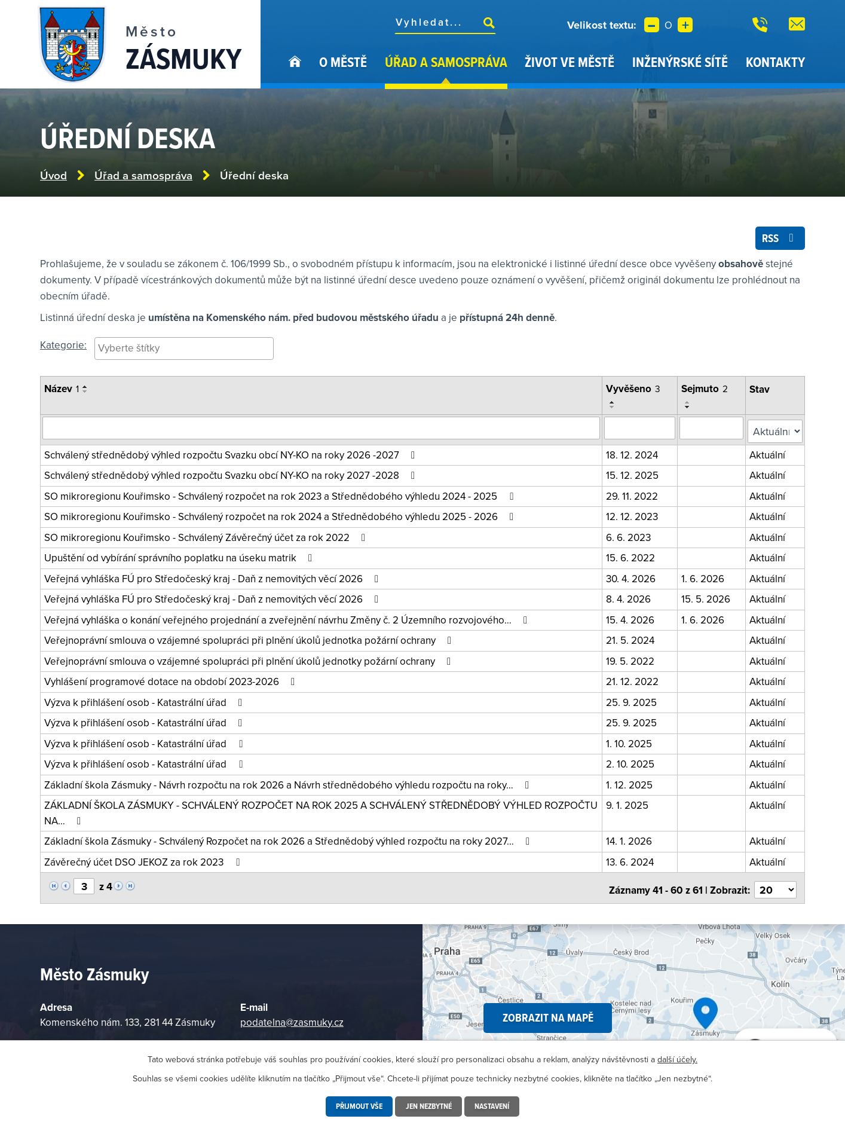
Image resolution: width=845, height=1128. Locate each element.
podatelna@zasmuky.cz (292, 1017)
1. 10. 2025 (631, 743)
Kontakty (775, 62)
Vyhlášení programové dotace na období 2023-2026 (171, 681)
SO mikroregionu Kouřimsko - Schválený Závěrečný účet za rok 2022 (207, 537)
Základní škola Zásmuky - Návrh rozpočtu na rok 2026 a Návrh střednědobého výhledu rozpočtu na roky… (289, 784)
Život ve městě (569, 62)
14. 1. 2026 (631, 840)
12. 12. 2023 (634, 516)
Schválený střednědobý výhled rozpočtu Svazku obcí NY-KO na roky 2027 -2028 (232, 474)
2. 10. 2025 (632, 763)
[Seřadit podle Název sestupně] (85, 395)
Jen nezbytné (428, 1106)
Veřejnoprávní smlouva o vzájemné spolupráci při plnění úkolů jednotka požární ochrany (250, 639)
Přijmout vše (355, 1106)
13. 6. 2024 (632, 861)
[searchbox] (184, 351)
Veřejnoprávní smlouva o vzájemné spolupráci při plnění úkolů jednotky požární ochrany (249, 660)
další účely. (677, 1059)
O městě (343, 62)
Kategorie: (63, 348)
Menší (651, 24)
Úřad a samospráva (446, 62)
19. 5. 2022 (632, 660)
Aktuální (769, 454)
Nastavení (495, 1106)
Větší (685, 24)
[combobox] (184, 352)
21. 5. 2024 (632, 639)
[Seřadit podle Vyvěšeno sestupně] (614, 410)
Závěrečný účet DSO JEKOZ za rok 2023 (144, 861)
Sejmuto (707, 393)
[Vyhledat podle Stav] (776, 431)
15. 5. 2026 (708, 598)
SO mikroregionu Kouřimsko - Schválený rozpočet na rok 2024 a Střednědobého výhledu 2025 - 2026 (281, 516)
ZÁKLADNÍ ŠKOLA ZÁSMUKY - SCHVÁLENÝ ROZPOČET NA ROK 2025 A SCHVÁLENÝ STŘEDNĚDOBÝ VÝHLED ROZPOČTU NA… (321, 812)
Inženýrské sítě (680, 62)
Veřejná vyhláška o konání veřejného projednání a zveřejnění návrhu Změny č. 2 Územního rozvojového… (288, 619)
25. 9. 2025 (633, 702)
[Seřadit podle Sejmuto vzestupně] (690, 405)
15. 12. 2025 (634, 474)
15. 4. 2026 (632, 619)
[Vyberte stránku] (84, 885)
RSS (778, 241)
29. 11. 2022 (634, 495)
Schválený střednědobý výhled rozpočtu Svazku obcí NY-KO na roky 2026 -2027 (232, 454)
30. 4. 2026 (633, 578)
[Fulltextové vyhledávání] (445, 22)
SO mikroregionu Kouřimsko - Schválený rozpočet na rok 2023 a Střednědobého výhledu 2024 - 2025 (281, 495)
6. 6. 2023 (630, 537)
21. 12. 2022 (634, 681)
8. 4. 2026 (630, 598)
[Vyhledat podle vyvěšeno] (642, 431)
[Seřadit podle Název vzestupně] (85, 391)
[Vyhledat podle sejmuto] (713, 431)
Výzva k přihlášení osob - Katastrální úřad (145, 702)
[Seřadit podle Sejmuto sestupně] (690, 410)
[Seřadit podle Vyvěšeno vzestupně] (614, 405)
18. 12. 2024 (634, 454)
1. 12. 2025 (631, 784)
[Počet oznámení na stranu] (776, 886)
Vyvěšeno (635, 393)
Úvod (295, 70)
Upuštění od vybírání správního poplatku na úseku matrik (180, 557)
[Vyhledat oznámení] (322, 431)
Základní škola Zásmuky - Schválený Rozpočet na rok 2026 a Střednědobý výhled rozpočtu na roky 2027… (289, 840)
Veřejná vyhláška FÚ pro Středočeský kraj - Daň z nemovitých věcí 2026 (213, 578)
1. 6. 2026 (705, 578)
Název (61, 393)
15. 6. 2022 (632, 557)
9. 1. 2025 (629, 804)
